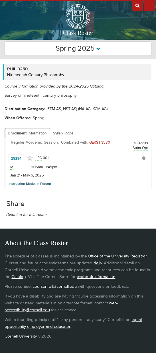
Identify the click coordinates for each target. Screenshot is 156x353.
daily (98, 263)
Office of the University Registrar (117, 256)
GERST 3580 (99, 142)
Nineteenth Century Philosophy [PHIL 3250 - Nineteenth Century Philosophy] (35, 75)
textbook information (96, 276)
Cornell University (21, 336)
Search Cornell (137, 5)
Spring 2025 (78, 48)
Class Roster (78, 32)
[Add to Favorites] (30, 158)
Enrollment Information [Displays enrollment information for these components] (27, 133)
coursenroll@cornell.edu (55, 286)
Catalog (18, 276)
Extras (149, 5)
